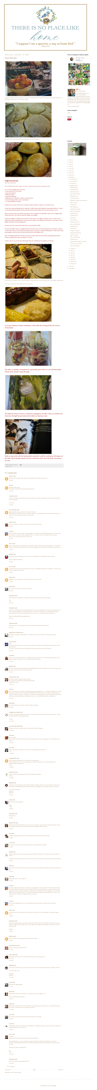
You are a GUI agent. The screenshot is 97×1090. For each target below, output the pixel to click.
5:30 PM (11, 916)
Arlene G (11, 522)
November (72, 181)
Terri (10, 833)
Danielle (11, 852)
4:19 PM (11, 880)
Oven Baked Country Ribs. (56, 280)
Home (34, 1069)
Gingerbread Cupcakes (75, 209)
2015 (70, 164)
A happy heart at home (14, 712)
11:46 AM (11, 742)
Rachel (10, 586)
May (71, 255)
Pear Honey (72, 217)
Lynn (10, 655)
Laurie (10, 577)
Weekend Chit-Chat (74, 191)
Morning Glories (74, 187)
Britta (10, 991)
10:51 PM (11, 960)
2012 (70, 168)
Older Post (60, 1069)
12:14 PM (11, 767)
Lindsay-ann (12, 772)
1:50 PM (11, 808)
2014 (70, 166)
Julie (10, 865)
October (72, 183)
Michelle (11, 554)
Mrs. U (10, 1034)
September (72, 185)
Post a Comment (10, 1066)
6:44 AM (11, 526)
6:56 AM (11, 538)
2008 (70, 177)
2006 (70, 268)
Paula (10, 876)
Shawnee (11, 476)
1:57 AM (11, 986)
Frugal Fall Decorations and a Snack (78, 241)
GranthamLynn (12, 758)
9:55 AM (11, 672)
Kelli (79, 89)
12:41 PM (11, 1009)
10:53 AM (11, 698)
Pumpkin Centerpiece (75, 230)
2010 (70, 173)
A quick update (73, 220)
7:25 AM (11, 549)
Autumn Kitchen (74, 215)
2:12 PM (11, 828)
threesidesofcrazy (13, 945)
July (71, 250)
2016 (70, 162)
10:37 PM (11, 1054)
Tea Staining (73, 204)
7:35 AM (11, 581)
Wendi (10, 703)
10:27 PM (11, 1063)
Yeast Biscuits (73, 228)
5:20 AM (11, 505)
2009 (70, 175)
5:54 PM (11, 931)
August (72, 248)
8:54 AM (11, 636)
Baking (10, 466)
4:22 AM (11, 491)
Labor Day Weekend (74, 245)
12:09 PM (11, 753)
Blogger (54, 1085)
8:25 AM (11, 618)
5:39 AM (11, 517)
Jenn (10, 735)
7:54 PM (11, 949)
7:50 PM (11, 940)
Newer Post (7, 1069)
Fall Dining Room (74, 189)
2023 (70, 160)
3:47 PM (11, 871)
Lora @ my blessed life (14, 726)
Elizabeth (11, 782)
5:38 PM (11, 1029)
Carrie (10, 842)
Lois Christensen (13, 510)
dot (10, 485)
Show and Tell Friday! (75, 194)
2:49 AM (11, 998)
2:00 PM (11, 817)
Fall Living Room (74, 207)
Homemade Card (74, 196)
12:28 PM (11, 778)
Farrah (10, 982)
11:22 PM (11, 977)
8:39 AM (11, 627)
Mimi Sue (11, 936)
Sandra (10, 799)
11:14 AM (11, 721)
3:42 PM (11, 860)
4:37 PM (11, 905)
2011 (70, 170)
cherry (10, 910)
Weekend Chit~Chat (74, 222)
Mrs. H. (11, 543)
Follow (69, 112)
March (72, 259)
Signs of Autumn (74, 235)
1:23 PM (11, 794)
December (72, 179)
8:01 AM (11, 590)
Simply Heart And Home (15, 632)
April (71, 257)
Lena (10, 1023)
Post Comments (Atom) (16, 1072)
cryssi (10, 1014)
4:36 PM (11, 896)
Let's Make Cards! (74, 198)
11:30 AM (11, 730)
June (71, 252)
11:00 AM (11, 707)
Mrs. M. (11, 566)
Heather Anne (12, 822)
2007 (70, 266)
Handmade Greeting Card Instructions (78, 200)
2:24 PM (11, 1018)
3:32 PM (11, 847)
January (72, 263)
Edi (10, 689)
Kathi (10, 1003)
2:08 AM (11, 480)
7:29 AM (11, 561)
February (72, 261)
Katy (10, 747)
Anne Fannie (12, 954)
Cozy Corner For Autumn (76, 243)
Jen (10, 531)
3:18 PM (11, 837)
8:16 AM (11, 603)
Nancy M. (11, 641)
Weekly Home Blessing (75, 232)
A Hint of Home (12, 677)
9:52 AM (11, 661)
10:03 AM (11, 684)
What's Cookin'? (74, 202)
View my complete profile (73, 106)
